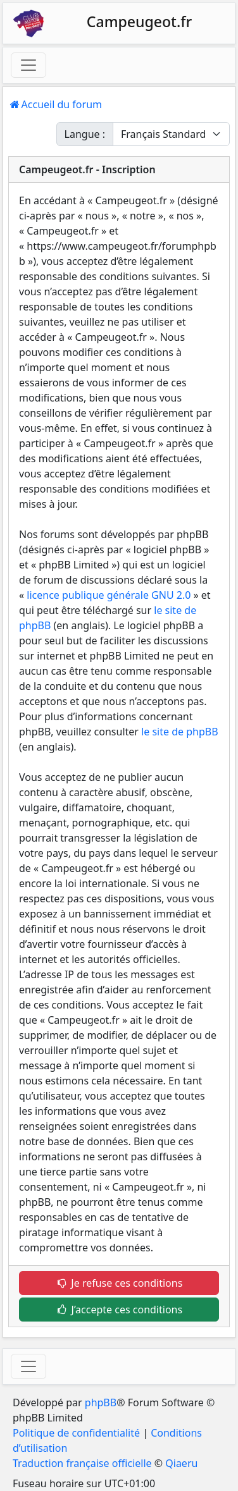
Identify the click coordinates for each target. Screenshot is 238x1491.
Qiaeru (181, 1463)
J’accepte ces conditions (119, 1309)
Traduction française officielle (82, 1463)
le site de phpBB (179, 732)
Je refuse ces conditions (119, 1283)
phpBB (100, 1402)
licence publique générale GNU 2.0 (109, 595)
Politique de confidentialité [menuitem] (76, 1433)
